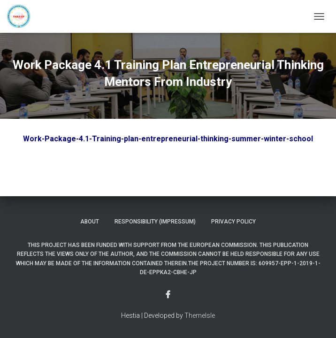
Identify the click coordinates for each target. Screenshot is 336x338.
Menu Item (168, 295)
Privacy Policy (233, 221)
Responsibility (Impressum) (155, 221)
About (89, 221)
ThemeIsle (199, 315)
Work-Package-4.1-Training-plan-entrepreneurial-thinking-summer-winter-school (168, 138)
